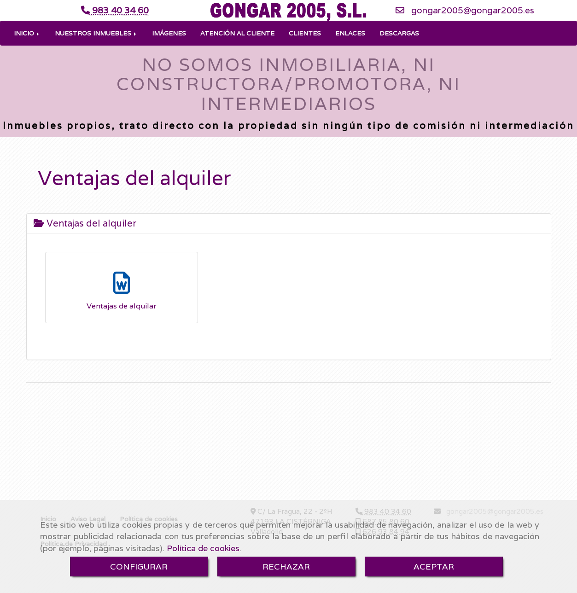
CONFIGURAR (139, 566)
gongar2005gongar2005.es (472, 23)
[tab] (289, 251)
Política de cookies (203, 548)
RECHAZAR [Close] (286, 566)
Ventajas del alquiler (85, 251)
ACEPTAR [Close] (434, 566)
